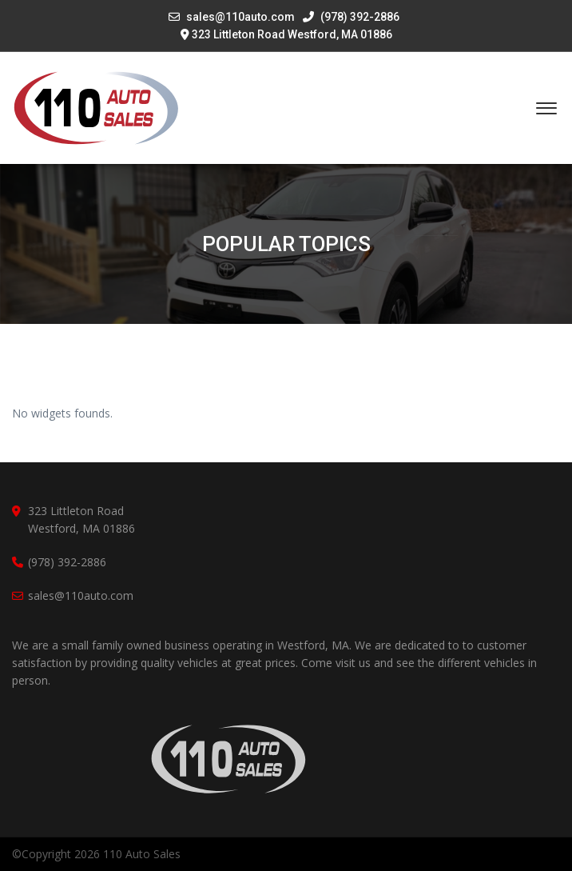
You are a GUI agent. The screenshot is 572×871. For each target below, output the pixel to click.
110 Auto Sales (142, 853)
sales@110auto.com (240, 16)
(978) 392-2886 (351, 16)
